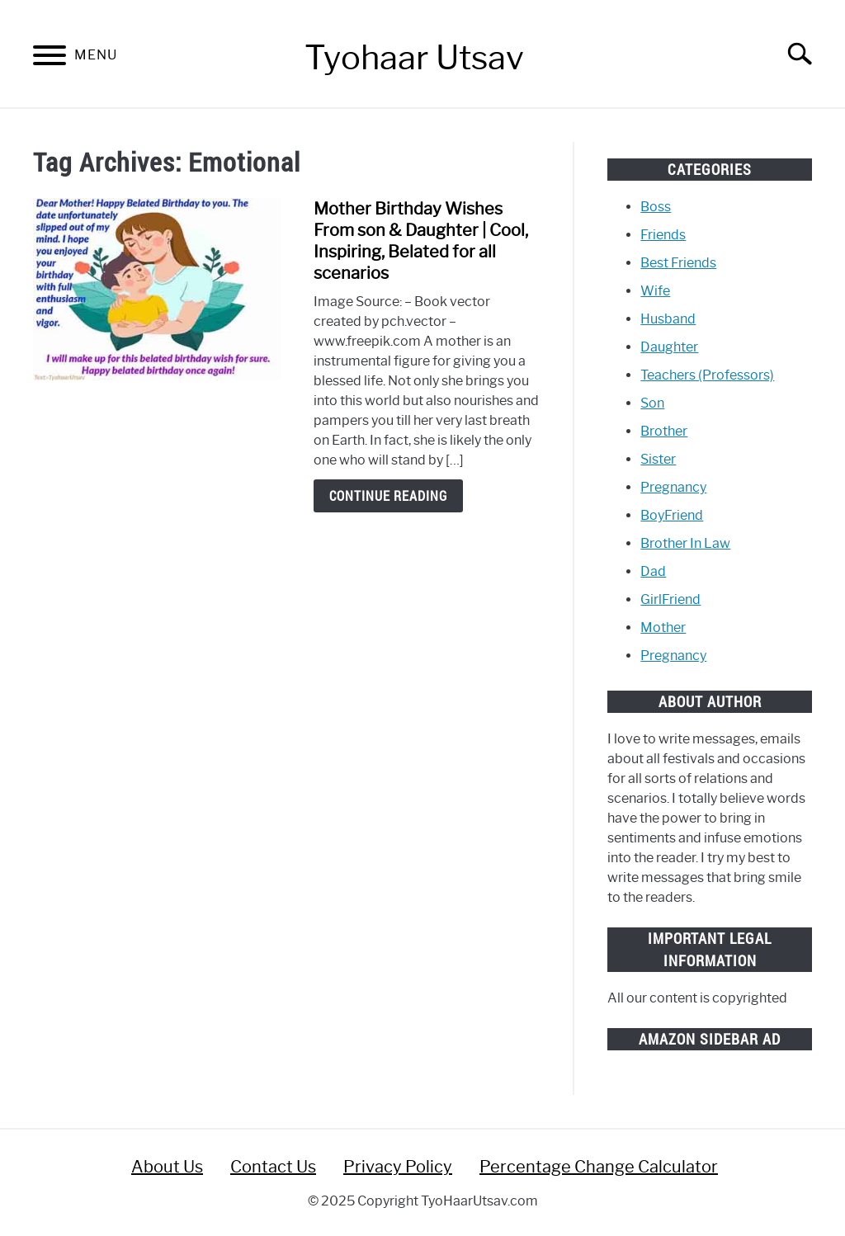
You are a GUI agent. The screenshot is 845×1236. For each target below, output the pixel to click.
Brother (663, 431)
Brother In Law (685, 543)
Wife (655, 291)
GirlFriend (670, 599)
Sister (658, 459)
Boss (655, 207)
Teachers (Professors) (707, 375)
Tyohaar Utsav (414, 57)
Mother (663, 627)
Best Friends (678, 263)
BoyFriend (671, 515)
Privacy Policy (397, 1167)
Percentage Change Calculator (598, 1167)
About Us (167, 1167)
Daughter (669, 347)
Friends (663, 235)
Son (652, 403)
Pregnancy (673, 487)
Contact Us (273, 1167)
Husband (668, 319)
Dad (653, 571)
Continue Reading (388, 496)
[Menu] (50, 58)
